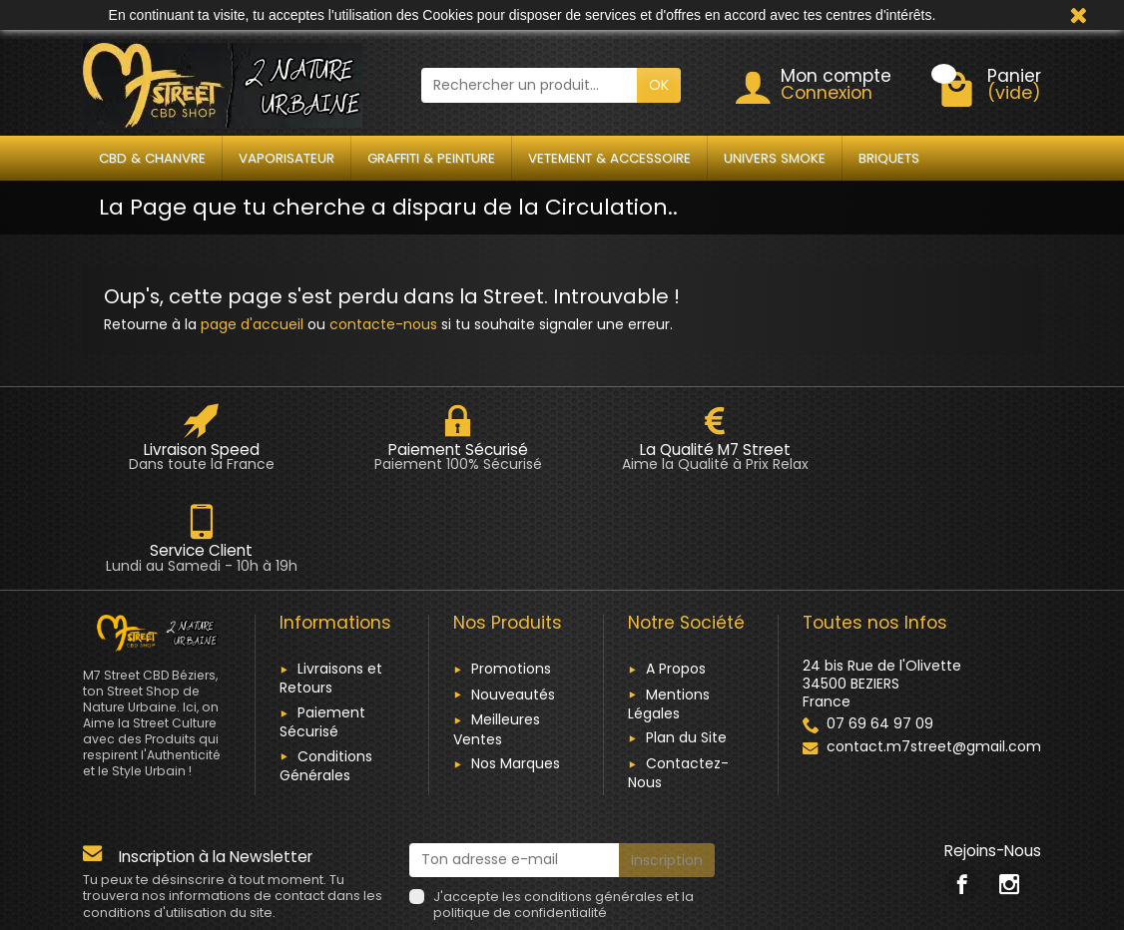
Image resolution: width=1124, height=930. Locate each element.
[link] (961, 781)
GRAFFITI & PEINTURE (431, 158)
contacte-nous (383, 324)
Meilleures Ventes (496, 628)
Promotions (511, 567)
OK (659, 85)
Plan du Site (686, 637)
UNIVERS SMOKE (775, 158)
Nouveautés (513, 593)
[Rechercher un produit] (529, 85)
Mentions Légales (669, 602)
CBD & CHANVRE (152, 158)
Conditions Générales (326, 664)
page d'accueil (252, 324)
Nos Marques (515, 662)
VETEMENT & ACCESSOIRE (609, 158)
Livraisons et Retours (331, 576)
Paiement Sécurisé (322, 620)
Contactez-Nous (678, 671)
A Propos (676, 567)
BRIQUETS (888, 158)
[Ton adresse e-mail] (514, 758)
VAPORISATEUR (286, 158)
